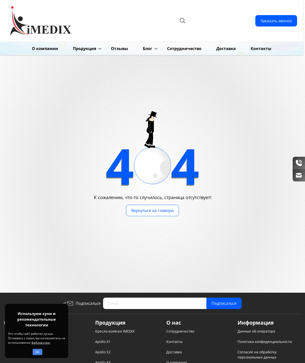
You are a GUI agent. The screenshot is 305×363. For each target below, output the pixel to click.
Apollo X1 (102, 341)
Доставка (218, 48)
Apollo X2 (102, 352)
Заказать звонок (276, 21)
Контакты (253, 48)
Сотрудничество (176, 48)
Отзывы (111, 48)
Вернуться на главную (152, 210)
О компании (37, 48)
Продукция (76, 48)
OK (37, 352)
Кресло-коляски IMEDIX (114, 331)
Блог (140, 48)
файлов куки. (40, 342)
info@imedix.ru (218, 26)
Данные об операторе (256, 331)
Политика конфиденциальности (265, 341)
